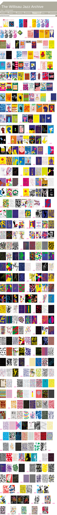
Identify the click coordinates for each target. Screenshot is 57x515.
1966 (1, 26)
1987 (34, 217)
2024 (40, 513)
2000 (34, 355)
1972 (15, 58)
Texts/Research (53, 13)
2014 (1, 492)
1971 (13, 48)
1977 (27, 132)
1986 (43, 206)
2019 (43, 503)
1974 (21, 90)
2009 (1, 450)
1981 (34, 164)
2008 (1, 439)
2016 (35, 492)
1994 (28, 291)
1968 (30, 26)
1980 (46, 153)
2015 (18, 492)
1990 (21, 249)
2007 (1, 429)
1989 (27, 238)
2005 (9, 408)
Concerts (3, 13)
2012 (28, 471)
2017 (9, 503)
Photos (42, 13)
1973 (39, 69)
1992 (34, 270)
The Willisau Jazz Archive (22, 7)
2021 (9, 513)
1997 (40, 323)
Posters (35, 13)
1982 (21, 175)
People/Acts (19, 13)
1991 (28, 259)
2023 (30, 513)
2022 (19, 513)
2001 (27, 365)
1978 (9, 143)
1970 (26, 37)
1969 (52, 26)
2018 (32, 503)
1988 (28, 228)
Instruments (27, 13)
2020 (54, 503)
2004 (15, 397)
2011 (40, 460)
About (2, 10)
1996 (34, 312)
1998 (34, 333)
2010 (49, 450)
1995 (40, 302)
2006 (9, 418)
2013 (21, 482)
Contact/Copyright (9, 10)
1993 (28, 280)
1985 (1, 206)
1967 (17, 26)
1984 (21, 196)
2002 (21, 376)
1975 (49, 101)
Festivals (11, 13)
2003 (15, 386)
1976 (20, 122)
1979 (51, 143)
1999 (40, 344)
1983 (21, 185)
